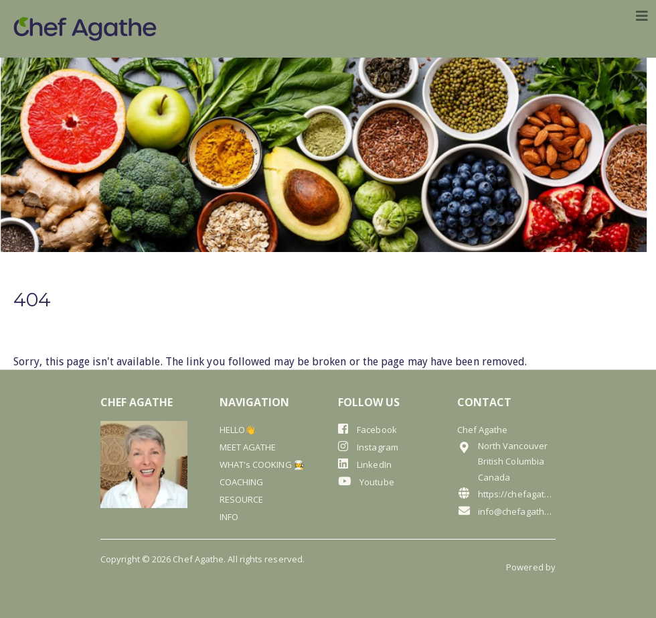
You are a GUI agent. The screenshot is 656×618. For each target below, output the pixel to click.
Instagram (368, 446)
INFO (229, 517)
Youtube (366, 481)
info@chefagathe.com (506, 511)
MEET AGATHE (248, 447)
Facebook (367, 429)
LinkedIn (365, 464)
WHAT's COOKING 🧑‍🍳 (262, 464)
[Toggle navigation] (642, 16)
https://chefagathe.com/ (506, 493)
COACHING (242, 482)
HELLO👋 (238, 430)
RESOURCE (242, 499)
